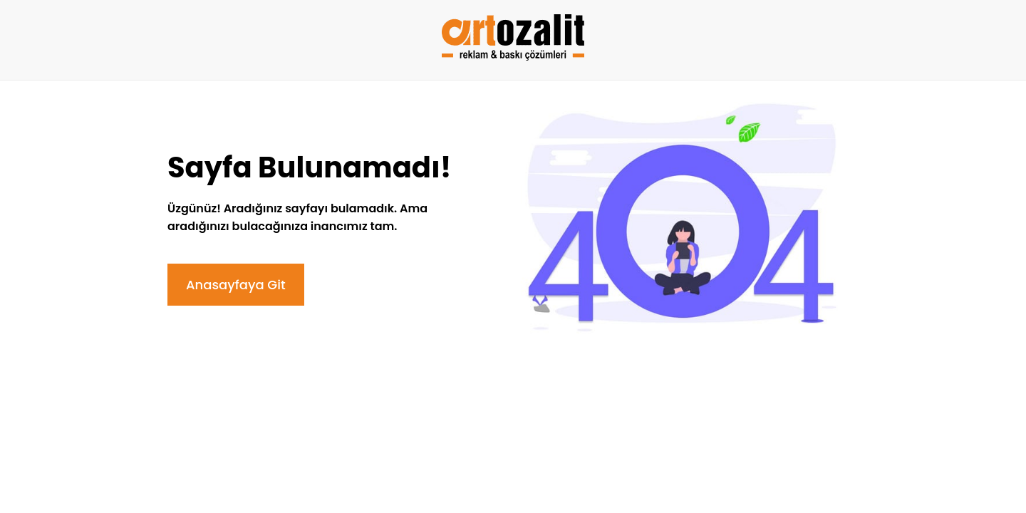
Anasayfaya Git (236, 285)
